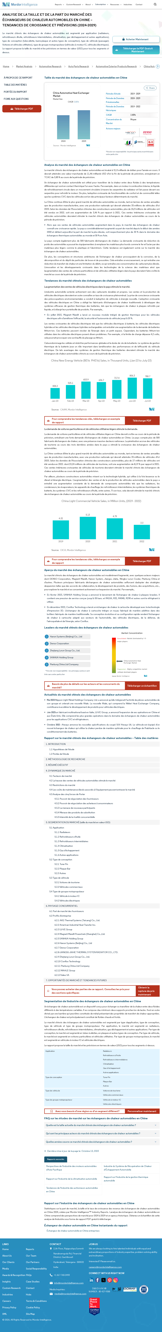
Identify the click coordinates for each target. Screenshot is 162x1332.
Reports (59, 4)
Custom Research (74, 4)
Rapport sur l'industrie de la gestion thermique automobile (126, 1179)
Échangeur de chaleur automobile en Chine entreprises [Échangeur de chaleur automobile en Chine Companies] (73, 1230)
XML (4, 1314)
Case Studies (32, 1281)
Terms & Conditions (36, 1301)
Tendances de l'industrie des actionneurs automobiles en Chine (72, 1190)
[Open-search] (156, 4)
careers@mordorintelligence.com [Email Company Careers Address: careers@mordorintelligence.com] (105, 1267)
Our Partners (32, 1262)
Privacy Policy (9, 1307)
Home (5, 1249)
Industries (128, 4)
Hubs (28, 1294)
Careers (6, 1301)
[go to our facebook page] (97, 1281)
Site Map (30, 1314)
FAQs (29, 1275)
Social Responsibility (36, 1268)
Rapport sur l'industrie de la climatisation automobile (71, 1178)
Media (5, 1268)
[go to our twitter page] (103, 1281)
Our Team (31, 1255)
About (88, 4)
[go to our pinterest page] (109, 1281)
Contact (139, 4)
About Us (7, 1255)
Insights (6, 1281)
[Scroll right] (158, 66)
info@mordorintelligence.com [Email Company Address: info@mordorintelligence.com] (69, 1283)
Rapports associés (55, 1159)
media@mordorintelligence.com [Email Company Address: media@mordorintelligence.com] (70, 1293)
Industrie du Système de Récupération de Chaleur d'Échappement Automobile (128, 1168)
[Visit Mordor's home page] (20, 4)
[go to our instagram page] (115, 1281)
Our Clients (8, 1262)
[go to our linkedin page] (91, 1281)
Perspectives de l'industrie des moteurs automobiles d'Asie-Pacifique (71, 1168)
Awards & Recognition (13, 1275)
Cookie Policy (33, 1307)
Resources (115, 4)
